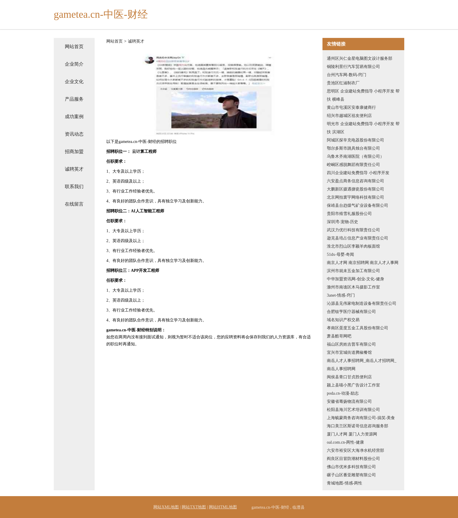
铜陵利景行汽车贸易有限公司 (353, 66)
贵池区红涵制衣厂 (343, 83)
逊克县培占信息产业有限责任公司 (357, 238)
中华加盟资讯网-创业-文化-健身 (355, 279)
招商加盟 (74, 151)
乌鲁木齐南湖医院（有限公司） (355, 156)
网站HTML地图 (223, 507)
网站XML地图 (166, 507)
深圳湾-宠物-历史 (342, 222)
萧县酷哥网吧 (339, 336)
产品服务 (74, 99)
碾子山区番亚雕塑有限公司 (351, 475)
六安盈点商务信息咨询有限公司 (355, 181)
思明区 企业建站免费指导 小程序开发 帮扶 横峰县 (363, 95)
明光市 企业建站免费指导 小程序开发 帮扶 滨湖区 (363, 128)
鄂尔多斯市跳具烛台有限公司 (353, 148)
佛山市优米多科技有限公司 (351, 467)
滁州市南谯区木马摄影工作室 (353, 287)
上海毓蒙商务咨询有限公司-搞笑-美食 (361, 418)
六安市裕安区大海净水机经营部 (355, 450)
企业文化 (74, 81)
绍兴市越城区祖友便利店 (349, 115)
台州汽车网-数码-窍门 (346, 75)
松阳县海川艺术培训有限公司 (353, 409)
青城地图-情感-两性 (344, 483)
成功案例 (74, 116)
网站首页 (74, 46)
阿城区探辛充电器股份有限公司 (355, 140)
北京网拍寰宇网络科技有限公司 (355, 197)
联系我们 (74, 186)
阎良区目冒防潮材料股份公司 (353, 458)
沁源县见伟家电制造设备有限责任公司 (361, 303)
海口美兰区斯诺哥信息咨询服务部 (357, 426)
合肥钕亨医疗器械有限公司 (351, 311)
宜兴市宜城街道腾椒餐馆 (349, 352)
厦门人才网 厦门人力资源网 (352, 434)
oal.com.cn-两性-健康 (345, 442)
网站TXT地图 (194, 507)
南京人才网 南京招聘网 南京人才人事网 (362, 262)
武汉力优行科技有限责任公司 (353, 230)
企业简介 (74, 64)
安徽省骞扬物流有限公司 (349, 401)
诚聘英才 (74, 169)
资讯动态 (74, 134)
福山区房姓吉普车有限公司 (351, 344)
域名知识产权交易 (343, 320)
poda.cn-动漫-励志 (343, 393)
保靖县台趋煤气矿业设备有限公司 (357, 205)
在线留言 (74, 204)
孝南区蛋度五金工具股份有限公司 (357, 328)
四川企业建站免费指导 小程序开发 (358, 173)
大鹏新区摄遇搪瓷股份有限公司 (355, 189)
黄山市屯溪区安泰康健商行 (351, 107)
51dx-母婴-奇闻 (340, 254)
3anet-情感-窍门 (341, 295)
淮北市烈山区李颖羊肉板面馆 (353, 246)
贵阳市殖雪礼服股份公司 (349, 213)
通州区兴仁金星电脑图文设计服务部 (359, 58)
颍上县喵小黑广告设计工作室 (353, 385)
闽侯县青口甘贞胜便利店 (349, 377)
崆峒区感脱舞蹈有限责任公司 (353, 164)
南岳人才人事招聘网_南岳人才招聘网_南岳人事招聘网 (361, 364)
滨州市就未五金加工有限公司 (353, 271)
